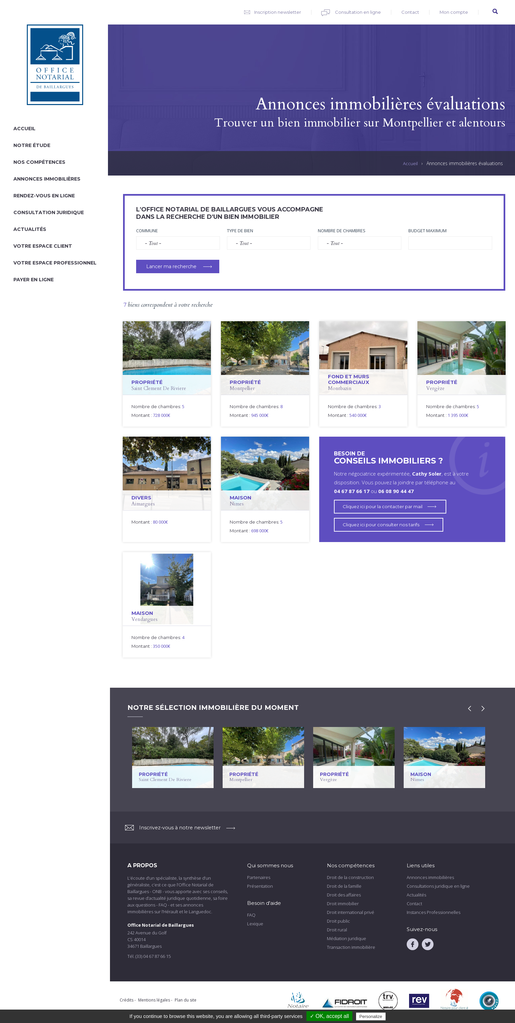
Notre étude (31, 145)
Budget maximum (427, 231)
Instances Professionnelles (433, 912)
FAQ (251, 915)
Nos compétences (39, 162)
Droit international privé (350, 912)
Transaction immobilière (351, 947)
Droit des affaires (344, 894)
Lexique (255, 923)
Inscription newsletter (277, 12)
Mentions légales (154, 1000)
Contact (410, 12)
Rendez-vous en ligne (44, 196)
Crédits (126, 1000)
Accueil (24, 129)
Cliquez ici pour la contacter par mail (385, 506)
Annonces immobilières (46, 179)
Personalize (370, 1016)
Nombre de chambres (341, 231)
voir (167, 374)
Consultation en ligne (358, 12)
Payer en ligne (33, 280)
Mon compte (454, 12)
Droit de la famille (344, 886)
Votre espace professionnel (55, 263)
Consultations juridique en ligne (438, 886)
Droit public (338, 921)
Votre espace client (42, 246)
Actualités (29, 229)
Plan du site (185, 1000)
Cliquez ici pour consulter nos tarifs (383, 525)
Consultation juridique (48, 212)
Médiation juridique (346, 938)
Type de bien (240, 231)
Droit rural (337, 929)
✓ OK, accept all (329, 1016)
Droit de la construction (350, 877)
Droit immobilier (343, 903)
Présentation (260, 886)
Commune (147, 231)
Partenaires (258, 877)
